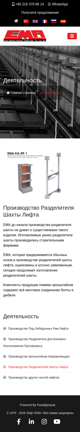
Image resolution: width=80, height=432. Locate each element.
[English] (35, 21)
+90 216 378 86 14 (28, 4)
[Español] (63, 21)
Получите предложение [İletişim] (40, 12)
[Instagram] (44, 422)
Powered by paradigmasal (37, 405)
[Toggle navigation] (72, 36)
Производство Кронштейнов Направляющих (39, 356)
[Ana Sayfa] (16, 21)
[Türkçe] (26, 21)
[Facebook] (19, 422)
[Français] (44, 21)
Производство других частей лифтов (33, 377)
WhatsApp (58, 4)
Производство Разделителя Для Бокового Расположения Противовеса (34, 342)
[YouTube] (57, 422)
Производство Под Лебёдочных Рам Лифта (38, 328)
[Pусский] (53, 21)
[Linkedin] (31, 422)
